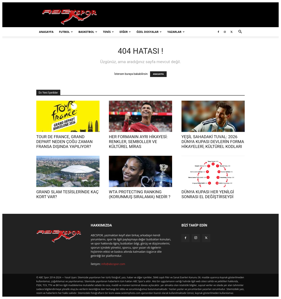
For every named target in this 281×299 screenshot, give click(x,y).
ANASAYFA (46, 32)
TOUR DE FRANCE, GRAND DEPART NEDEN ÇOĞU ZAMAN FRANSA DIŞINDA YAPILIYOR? (64, 141)
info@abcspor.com (113, 264)
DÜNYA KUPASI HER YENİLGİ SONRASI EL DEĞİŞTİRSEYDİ (207, 194)
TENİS (108, 32)
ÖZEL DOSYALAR (149, 32)
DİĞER (125, 32)
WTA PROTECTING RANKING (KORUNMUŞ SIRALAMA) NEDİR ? (139, 194)
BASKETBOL (87, 32)
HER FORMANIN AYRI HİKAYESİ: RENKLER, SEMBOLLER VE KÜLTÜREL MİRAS (138, 141)
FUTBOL (66, 32)
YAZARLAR (175, 32)
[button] (240, 32)
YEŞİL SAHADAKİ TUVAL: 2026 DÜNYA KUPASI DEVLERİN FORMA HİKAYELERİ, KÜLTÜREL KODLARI (212, 141)
